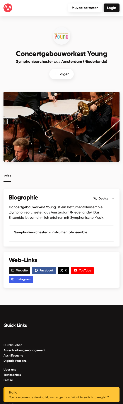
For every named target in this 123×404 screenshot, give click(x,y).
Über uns (9, 369)
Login (111, 8)
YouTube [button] (82, 270)
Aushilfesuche (13, 355)
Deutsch (103, 198)
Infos (7, 175)
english (102, 397)
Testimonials (12, 374)
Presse (8, 380)
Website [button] (19, 270)
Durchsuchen (12, 345)
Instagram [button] (21, 279)
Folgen (61, 74)
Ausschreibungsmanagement (24, 350)
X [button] (63, 270)
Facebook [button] (44, 270)
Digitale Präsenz (15, 360)
